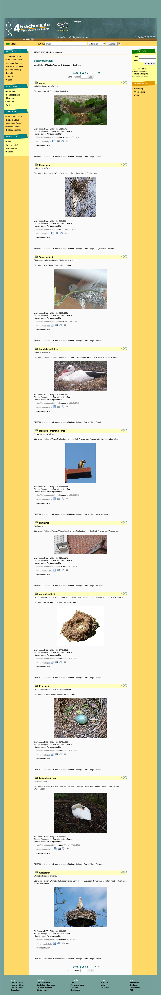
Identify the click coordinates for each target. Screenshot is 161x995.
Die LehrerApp (43, 990)
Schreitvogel (78, 881)
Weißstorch (81, 357)
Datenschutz (135, 987)
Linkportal (10, 98)
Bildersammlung (13, 70)
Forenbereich (12, 91)
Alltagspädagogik (14, 63)
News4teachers (13, 127)
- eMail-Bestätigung (140, 74)
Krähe (56, 173)
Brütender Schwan (48, 778)
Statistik (9, 152)
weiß (115, 357)
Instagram (104, 987)
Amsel (42, 83)
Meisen (103, 439)
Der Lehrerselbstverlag (46, 985)
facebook (104, 982)
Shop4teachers (14, 116)
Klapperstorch (66, 881)
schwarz (108, 357)
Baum (78, 173)
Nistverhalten (121, 881)
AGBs (132, 990)
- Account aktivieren (140, 76)
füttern (116, 439)
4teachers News (17, 987)
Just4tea (10, 101)
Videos (9, 80)
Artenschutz (84, 439)
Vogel (96, 173)
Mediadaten (11, 148)
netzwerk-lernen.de (44, 987)
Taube (50, 265)
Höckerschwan (57, 786)
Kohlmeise (107, 514)
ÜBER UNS (11, 136)
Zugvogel (88, 881)
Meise (98, 514)
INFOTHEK (11, 86)
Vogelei (60, 694)
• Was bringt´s (138, 89)
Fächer (71, 156)
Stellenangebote (13, 130)
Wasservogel (39, 789)
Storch (73, 357)
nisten (62, 265)
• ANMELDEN (138, 92)
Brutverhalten (98, 881)
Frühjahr (47, 357)
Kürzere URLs (12, 120)
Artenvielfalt (44, 883)
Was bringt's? (12, 145)
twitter (103, 985)
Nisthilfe (70, 439)
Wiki (8, 105)
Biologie (79, 156)
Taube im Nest (46, 257)
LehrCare (74, 987)
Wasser (116, 786)
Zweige (90, 173)
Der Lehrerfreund (77, 985)
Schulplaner (15, 990)
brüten (56, 91)
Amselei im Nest (47, 594)
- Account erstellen (140, 69)
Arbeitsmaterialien (14, 60)
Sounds (9, 76)
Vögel (92, 156)
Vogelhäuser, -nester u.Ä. (106, 248)
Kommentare (42, 146)
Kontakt (9, 142)
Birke (84, 173)
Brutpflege (64, 91)
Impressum (134, 982)
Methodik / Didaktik (14, 66)
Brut (51, 91)
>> (98, 73)
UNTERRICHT (13, 51)
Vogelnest (79, 786)
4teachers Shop (17, 982)
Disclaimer (134, 985)
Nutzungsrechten (54, 134)
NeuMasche (75, 990)
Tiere (86, 156)
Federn (101, 357)
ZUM (72, 982)
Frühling (54, 357)
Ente (104, 786)
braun (109, 786)
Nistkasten (61, 439)
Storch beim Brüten (48, 349)
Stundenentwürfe (14, 56)
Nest (62, 173)
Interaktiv (10, 73)
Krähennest (44, 165)
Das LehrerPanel (43, 982)
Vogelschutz (94, 439)
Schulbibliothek (13, 95)
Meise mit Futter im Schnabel (53, 431)
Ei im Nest (44, 686)
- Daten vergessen (139, 71)
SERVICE (11, 111)
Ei (57, 602)
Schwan (47, 786)
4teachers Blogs (13, 123)
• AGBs (135, 95)
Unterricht (48, 156)
